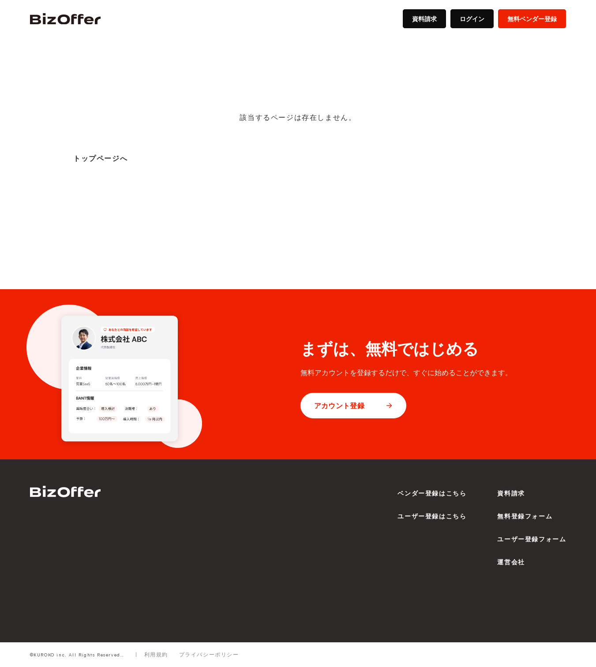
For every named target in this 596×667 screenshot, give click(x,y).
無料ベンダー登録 (532, 18)
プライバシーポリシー (209, 654)
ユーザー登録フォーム (531, 539)
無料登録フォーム (524, 516)
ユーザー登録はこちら (431, 516)
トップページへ (100, 158)
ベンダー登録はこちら (431, 493)
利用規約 (156, 654)
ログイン (472, 18)
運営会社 (511, 562)
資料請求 (424, 18)
